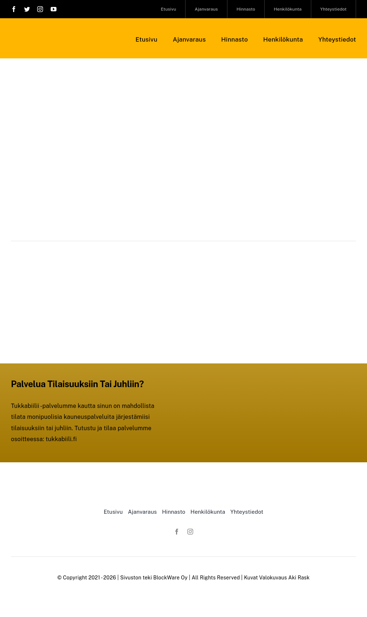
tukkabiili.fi (61, 439)
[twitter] (27, 9)
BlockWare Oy (170, 578)
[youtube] (53, 9)
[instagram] (40, 9)
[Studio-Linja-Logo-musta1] (53, 31)
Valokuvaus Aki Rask (284, 578)
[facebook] (14, 9)
